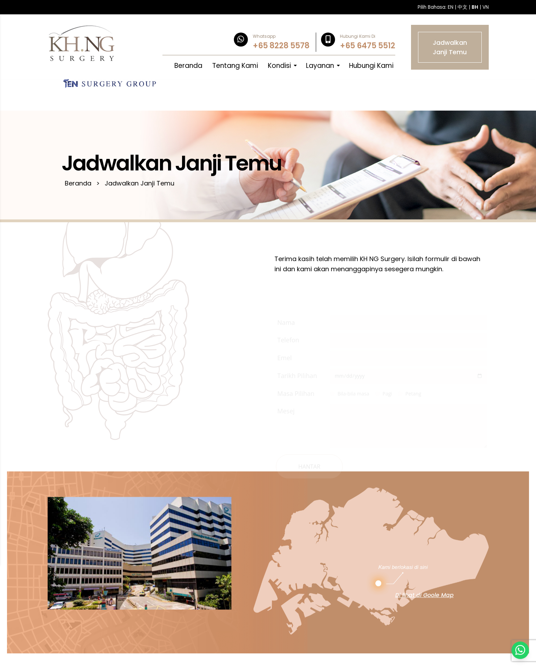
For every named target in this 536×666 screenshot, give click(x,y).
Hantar (321, 468)
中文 (462, 7)
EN (450, 7)
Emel (296, 360)
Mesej (298, 413)
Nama (298, 324)
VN (485, 7)
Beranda (188, 65)
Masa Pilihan (307, 395)
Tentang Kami (235, 65)
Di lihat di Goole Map (424, 603)
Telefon (300, 342)
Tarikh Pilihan (309, 377)
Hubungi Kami (371, 65)
